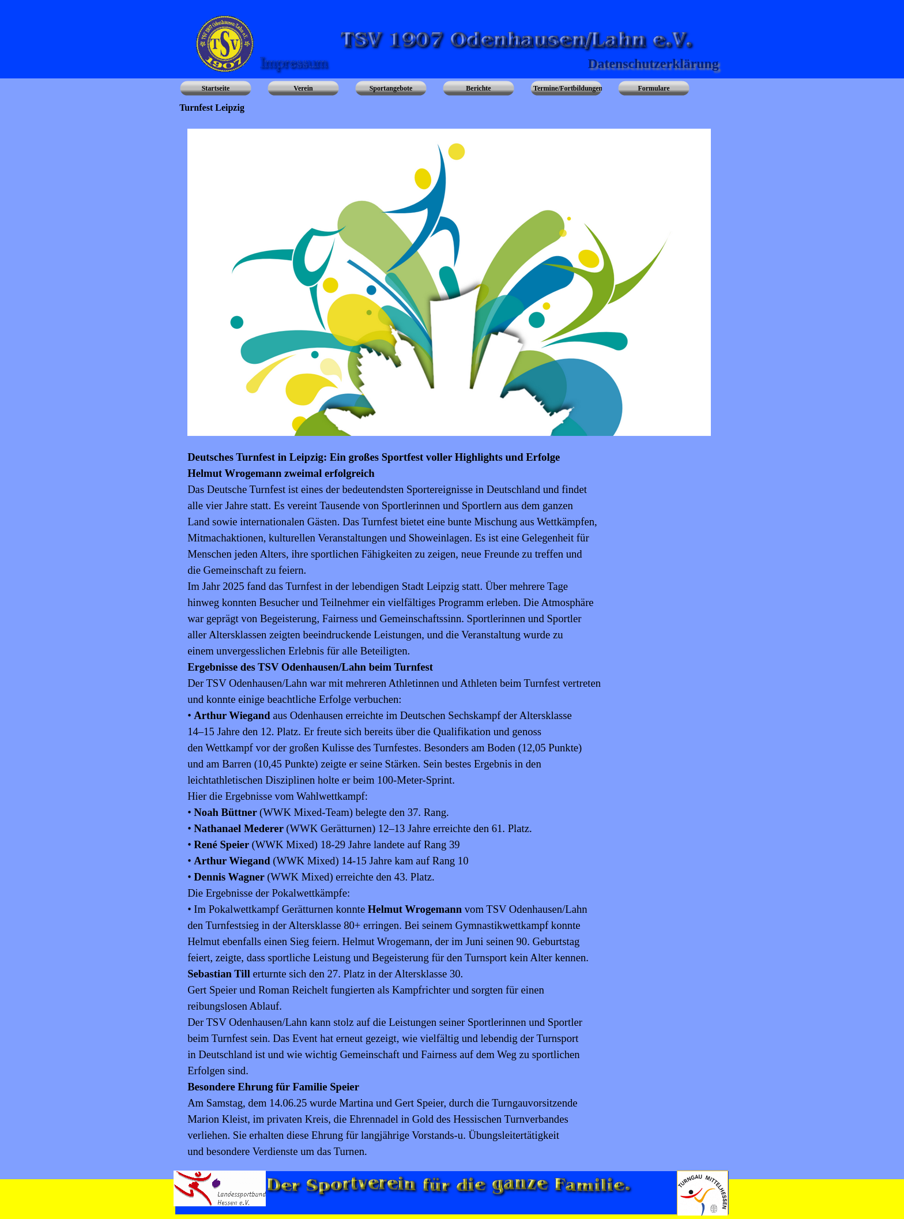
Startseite (216, 88)
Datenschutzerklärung (652, 63)
